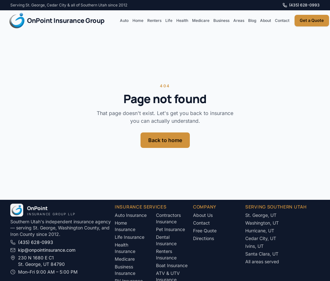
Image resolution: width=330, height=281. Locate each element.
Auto (124, 20)
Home (137, 20)
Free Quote (205, 230)
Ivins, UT (254, 246)
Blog (252, 20)
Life (168, 20)
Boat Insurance (172, 265)
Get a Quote (312, 20)
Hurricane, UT (259, 230)
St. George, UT (261, 215)
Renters (154, 20)
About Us (203, 215)
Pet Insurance (170, 229)
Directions (203, 238)
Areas (238, 20)
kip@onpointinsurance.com (42, 250)
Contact (282, 20)
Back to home (165, 140)
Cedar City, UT (260, 238)
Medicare (200, 20)
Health (182, 20)
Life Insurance (129, 237)
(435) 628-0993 (301, 5)
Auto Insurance (131, 215)
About (265, 20)
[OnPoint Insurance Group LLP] (56, 20)
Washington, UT (262, 223)
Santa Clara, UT (261, 254)
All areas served (262, 261)
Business (221, 20)
